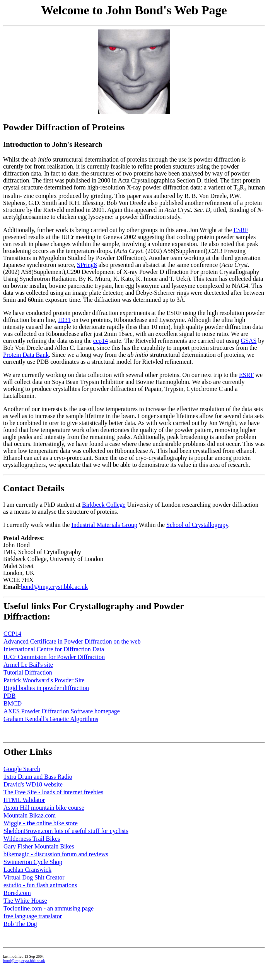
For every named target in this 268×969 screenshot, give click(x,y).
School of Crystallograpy (197, 525)
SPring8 (87, 265)
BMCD (12, 703)
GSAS (249, 340)
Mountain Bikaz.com (29, 815)
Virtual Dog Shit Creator (34, 877)
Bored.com (17, 893)
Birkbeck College (103, 504)
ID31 (64, 320)
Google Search (21, 769)
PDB (9, 695)
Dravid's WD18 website (33, 784)
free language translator (32, 916)
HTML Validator (24, 800)
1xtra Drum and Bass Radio (37, 776)
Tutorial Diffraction (27, 672)
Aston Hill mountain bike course (43, 807)
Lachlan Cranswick (27, 869)
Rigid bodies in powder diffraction (46, 688)
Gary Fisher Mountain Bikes (38, 846)
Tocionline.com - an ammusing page (48, 908)
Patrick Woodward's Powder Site (44, 680)
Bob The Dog (20, 924)
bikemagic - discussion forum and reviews (55, 854)
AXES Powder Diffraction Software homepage (61, 711)
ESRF (241, 230)
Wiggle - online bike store (40, 823)
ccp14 (100, 340)
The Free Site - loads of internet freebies (53, 792)
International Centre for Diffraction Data (53, 649)
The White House (25, 900)
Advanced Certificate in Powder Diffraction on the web (72, 641)
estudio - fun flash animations (40, 885)
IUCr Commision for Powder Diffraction (54, 657)
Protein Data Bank (26, 354)
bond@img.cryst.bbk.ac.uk (54, 586)
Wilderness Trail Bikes (31, 838)
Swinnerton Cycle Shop (32, 862)
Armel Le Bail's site (28, 664)
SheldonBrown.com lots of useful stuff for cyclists (65, 831)
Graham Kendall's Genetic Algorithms (50, 719)
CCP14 (12, 633)
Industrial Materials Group (104, 525)
